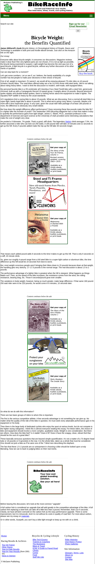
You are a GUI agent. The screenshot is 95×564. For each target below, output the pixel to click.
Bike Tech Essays (40, 540)
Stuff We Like (38, 557)
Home (4, 536)
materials (25, 516)
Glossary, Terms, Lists (74, 553)
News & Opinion (8, 556)
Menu (6, 15)
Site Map (69, 559)
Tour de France (8, 545)
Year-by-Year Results (11, 551)
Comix (35, 553)
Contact (68, 557)
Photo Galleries (71, 544)
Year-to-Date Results (10, 549)
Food (35, 555)
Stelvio (68, 121)
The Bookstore (39, 544)
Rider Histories (71, 540)
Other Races (7, 547)
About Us (69, 555)
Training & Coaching (41, 542)
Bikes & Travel (39, 546)
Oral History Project (73, 542)
